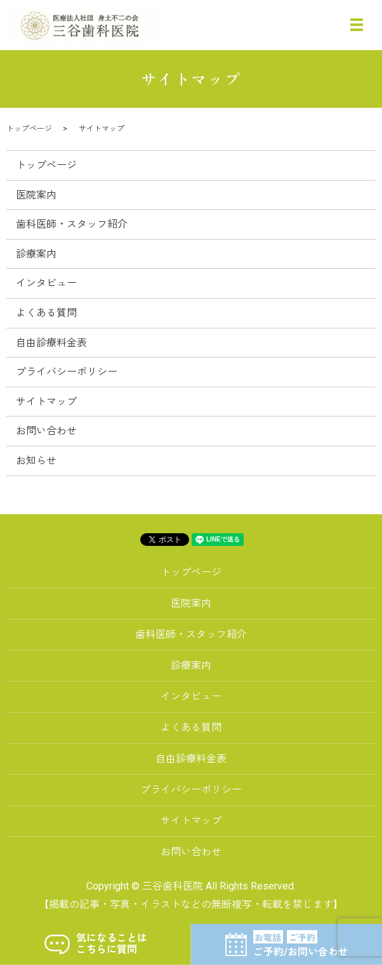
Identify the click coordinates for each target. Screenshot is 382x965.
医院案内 (36, 195)
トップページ (29, 128)
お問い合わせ (46, 431)
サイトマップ (46, 402)
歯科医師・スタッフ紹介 (72, 224)
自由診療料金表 (51, 343)
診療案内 (36, 254)
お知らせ (36, 461)
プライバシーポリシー (66, 372)
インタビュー (46, 283)
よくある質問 (46, 313)
